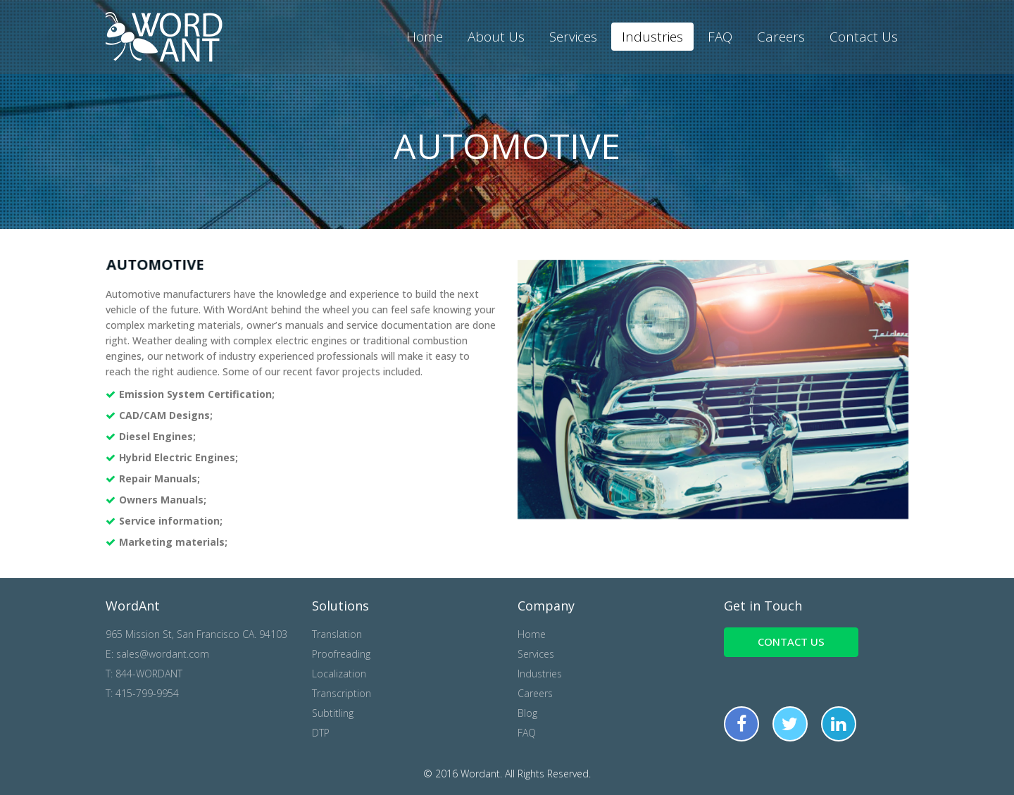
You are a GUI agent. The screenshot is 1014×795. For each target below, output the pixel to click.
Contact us (791, 641)
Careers (781, 36)
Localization (339, 673)
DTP (321, 732)
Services (573, 36)
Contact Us (864, 36)
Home (424, 36)
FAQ (720, 36)
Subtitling (332, 713)
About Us (496, 36)
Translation (337, 634)
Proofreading (341, 654)
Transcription (341, 693)
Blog (527, 713)
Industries (652, 36)
